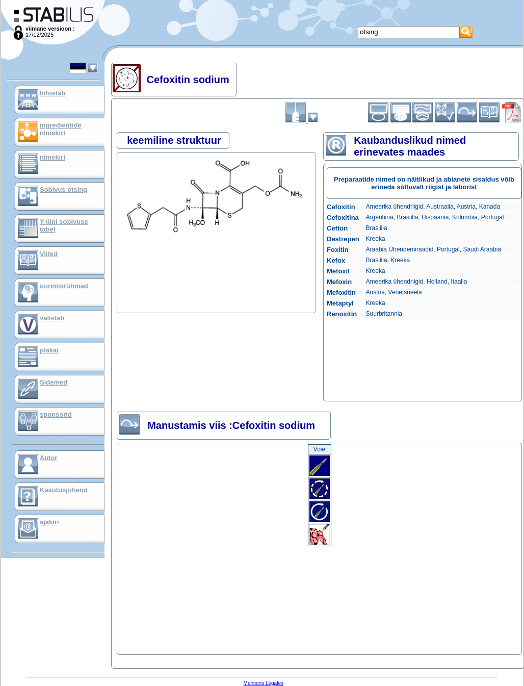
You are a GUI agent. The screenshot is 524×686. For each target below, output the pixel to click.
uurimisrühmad (64, 286)
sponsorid (56, 414)
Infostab (53, 93)
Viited (49, 254)
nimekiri (52, 157)
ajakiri (49, 522)
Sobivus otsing (63, 189)
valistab (52, 318)
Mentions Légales (263, 683)
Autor (49, 458)
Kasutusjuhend (64, 490)
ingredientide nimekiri (61, 129)
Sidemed (53, 382)
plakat (49, 350)
